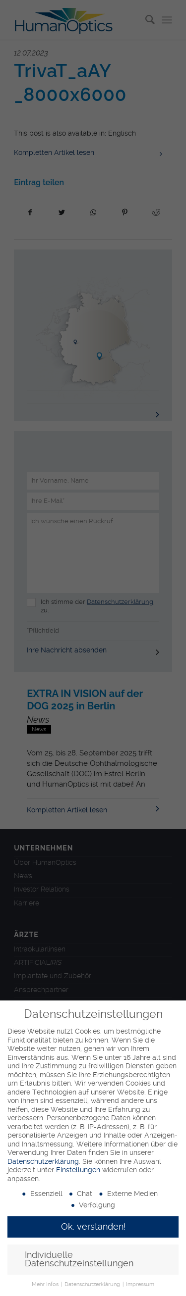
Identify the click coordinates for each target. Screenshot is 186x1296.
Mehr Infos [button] (46, 1284)
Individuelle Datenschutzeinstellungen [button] (79, 1259)
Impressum (140, 1284)
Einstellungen (78, 1170)
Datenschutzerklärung (43, 1161)
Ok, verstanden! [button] (93, 1227)
